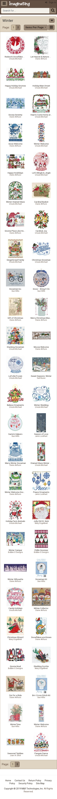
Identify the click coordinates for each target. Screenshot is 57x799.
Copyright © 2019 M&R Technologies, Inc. (23, 788)
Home (8, 780)
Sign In (50, 2)
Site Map (40, 783)
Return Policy (35, 780)
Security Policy (26, 783)
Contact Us (20, 780)
